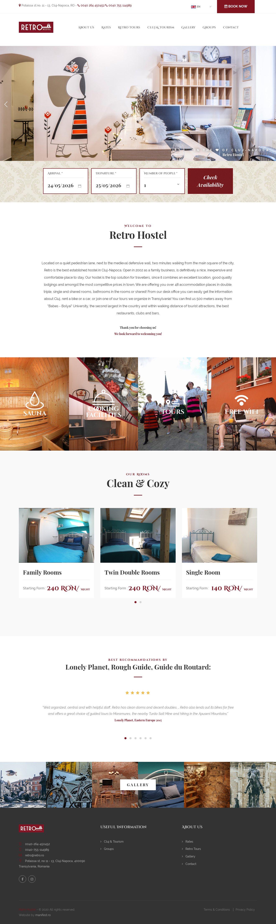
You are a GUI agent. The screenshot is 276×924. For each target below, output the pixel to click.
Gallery (188, 27)
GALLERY (138, 784)
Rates (106, 27)
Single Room (203, 572)
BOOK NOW (235, 6)
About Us (86, 27)
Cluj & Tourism (160, 27)
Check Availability (210, 181)
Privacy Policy (245, 909)
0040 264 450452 (91, 5)
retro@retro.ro (34, 855)
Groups (209, 27)
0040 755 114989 (118, 5)
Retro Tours (129, 27)
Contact (231, 27)
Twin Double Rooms (132, 572)
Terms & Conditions (217, 909)
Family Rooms (42, 572)
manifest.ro (43, 915)
